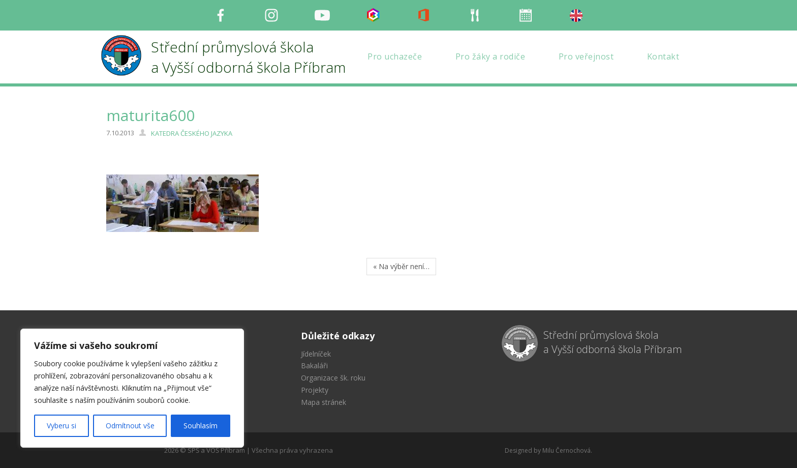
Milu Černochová (566, 450)
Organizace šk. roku (333, 378)
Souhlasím (200, 425)
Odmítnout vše (130, 425)
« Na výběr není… (401, 266)
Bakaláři (314, 365)
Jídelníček (316, 354)
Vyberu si (61, 425)
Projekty (314, 390)
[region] (132, 388)
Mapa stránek (323, 402)
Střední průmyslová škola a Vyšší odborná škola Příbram (612, 342)
